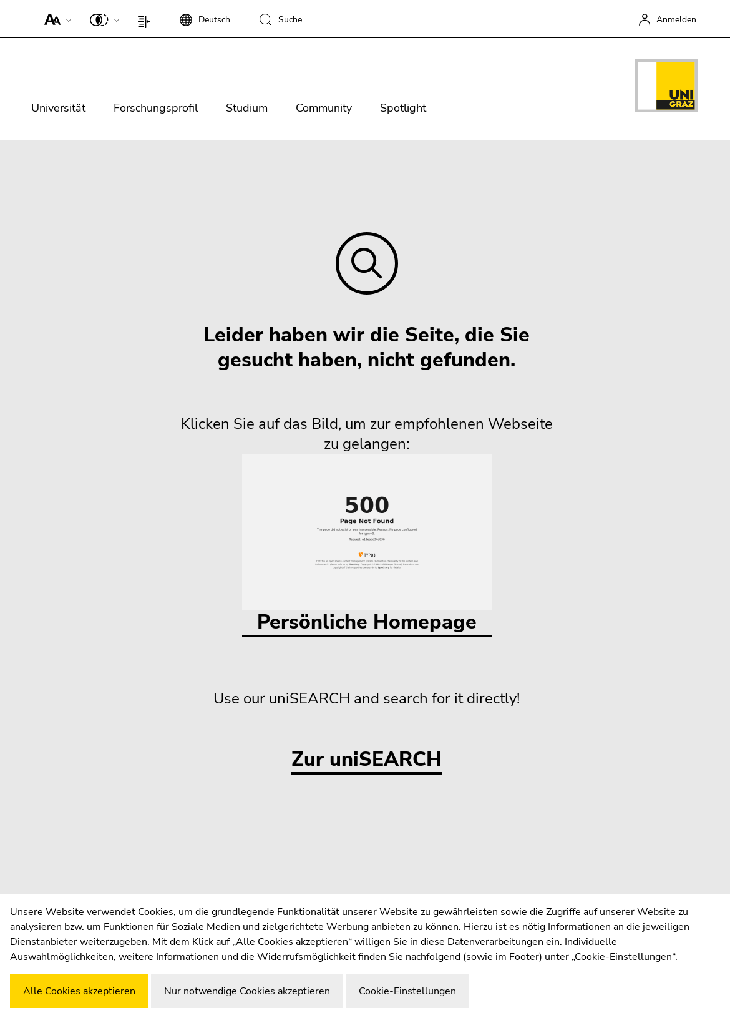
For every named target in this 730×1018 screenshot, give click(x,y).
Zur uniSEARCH (366, 760)
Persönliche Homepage (367, 544)
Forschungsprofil (156, 107)
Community (324, 107)
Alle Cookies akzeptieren (79, 991)
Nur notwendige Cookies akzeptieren (247, 991)
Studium (247, 107)
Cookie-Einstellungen (407, 991)
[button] (55, 18)
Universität (58, 107)
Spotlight (403, 107)
